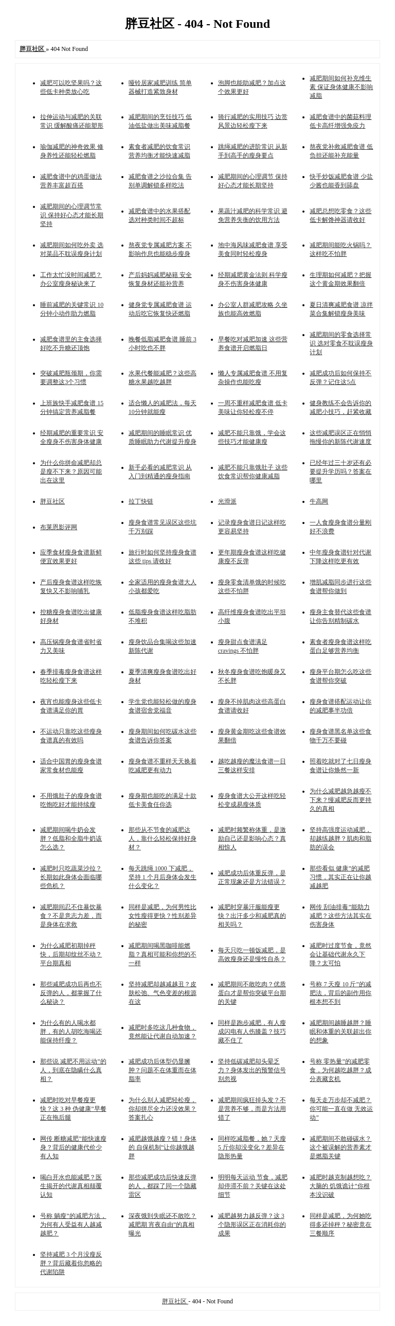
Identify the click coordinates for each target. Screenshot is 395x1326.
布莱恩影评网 (58, 527)
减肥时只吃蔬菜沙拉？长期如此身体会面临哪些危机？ (71, 877)
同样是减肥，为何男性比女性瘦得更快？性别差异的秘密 (162, 915)
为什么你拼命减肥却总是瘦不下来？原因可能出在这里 (71, 471)
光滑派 (227, 501)
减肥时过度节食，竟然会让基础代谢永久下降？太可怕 (340, 954)
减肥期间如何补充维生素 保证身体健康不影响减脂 (341, 87)
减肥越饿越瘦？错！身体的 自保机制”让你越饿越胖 (162, 1147)
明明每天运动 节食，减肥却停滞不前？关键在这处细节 (253, 1186)
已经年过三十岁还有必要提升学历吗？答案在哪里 (340, 471)
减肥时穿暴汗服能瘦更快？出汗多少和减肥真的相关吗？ (252, 915)
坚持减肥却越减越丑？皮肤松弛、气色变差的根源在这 (162, 993)
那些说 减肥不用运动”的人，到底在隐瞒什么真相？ (73, 1070)
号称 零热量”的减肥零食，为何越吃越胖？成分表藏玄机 (340, 1070)
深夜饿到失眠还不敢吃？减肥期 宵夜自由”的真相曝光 (162, 1224)
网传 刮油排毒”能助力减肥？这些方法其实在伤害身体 (340, 915)
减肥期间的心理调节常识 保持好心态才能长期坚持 (71, 215)
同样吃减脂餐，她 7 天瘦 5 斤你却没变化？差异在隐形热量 (252, 1147)
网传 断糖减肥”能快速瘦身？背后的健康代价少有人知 (73, 1147)
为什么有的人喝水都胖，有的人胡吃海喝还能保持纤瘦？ (71, 1031)
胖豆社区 (52, 501)
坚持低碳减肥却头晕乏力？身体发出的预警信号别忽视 (252, 1070)
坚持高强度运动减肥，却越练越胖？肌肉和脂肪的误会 (340, 838)
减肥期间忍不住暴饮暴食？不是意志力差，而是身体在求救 (71, 915)
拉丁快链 (141, 501)
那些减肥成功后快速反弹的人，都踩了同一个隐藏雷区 (162, 1186)
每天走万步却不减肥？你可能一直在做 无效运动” (341, 1108)
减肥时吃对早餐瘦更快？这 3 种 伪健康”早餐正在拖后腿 (73, 1108)
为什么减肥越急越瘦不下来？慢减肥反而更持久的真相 (340, 800)
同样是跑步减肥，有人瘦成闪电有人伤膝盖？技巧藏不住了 (252, 1031)
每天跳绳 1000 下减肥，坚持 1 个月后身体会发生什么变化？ (162, 877)
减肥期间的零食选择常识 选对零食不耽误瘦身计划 (341, 343)
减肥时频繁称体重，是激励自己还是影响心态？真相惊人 (252, 838)
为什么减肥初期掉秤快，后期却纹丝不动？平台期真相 (71, 954)
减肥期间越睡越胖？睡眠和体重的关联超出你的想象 (340, 1031)
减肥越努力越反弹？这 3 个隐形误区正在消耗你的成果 (252, 1224)
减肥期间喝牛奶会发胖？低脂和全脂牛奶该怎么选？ (71, 838)
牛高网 (319, 501)
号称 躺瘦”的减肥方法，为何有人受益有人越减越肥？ (73, 1224)
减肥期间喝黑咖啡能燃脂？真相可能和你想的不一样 (162, 954)
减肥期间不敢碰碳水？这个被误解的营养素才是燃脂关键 (340, 1147)
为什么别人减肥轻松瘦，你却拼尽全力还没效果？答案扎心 (162, 1108)
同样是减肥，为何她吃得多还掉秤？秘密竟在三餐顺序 (340, 1224)
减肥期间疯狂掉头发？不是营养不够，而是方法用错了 (252, 1108)
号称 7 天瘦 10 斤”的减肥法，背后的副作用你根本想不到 (340, 993)
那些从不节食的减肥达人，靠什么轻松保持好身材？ (162, 838)
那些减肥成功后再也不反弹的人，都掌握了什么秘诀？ (71, 993)
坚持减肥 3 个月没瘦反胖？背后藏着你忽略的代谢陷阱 (71, 1263)
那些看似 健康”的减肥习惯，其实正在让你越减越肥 (340, 877)
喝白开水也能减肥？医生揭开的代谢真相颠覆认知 (71, 1186)
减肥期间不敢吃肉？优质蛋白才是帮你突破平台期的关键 (252, 993)
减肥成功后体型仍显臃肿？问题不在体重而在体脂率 (162, 1070)
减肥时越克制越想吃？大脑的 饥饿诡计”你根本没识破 (340, 1186)
